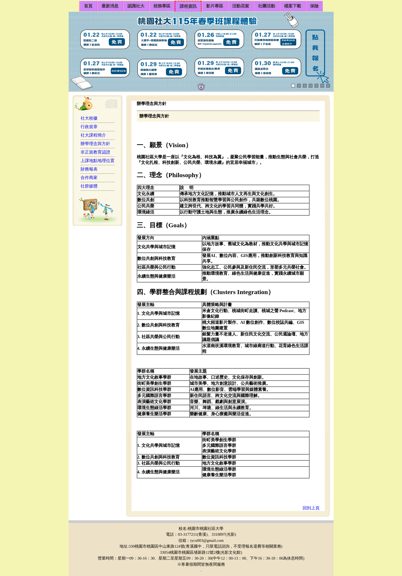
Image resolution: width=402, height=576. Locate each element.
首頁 (88, 6)
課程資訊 (188, 6)
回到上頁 (311, 508)
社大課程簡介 (93, 135)
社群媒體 (89, 186)
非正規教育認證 (95, 152)
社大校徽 (89, 118)
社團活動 (266, 6)
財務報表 (89, 169)
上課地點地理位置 (97, 160)
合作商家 (89, 177)
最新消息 (109, 6)
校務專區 (161, 6)
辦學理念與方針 (95, 143)
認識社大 (135, 6)
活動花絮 (240, 6)
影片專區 (214, 6)
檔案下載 (292, 6)
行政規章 (89, 126)
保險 (314, 6)
